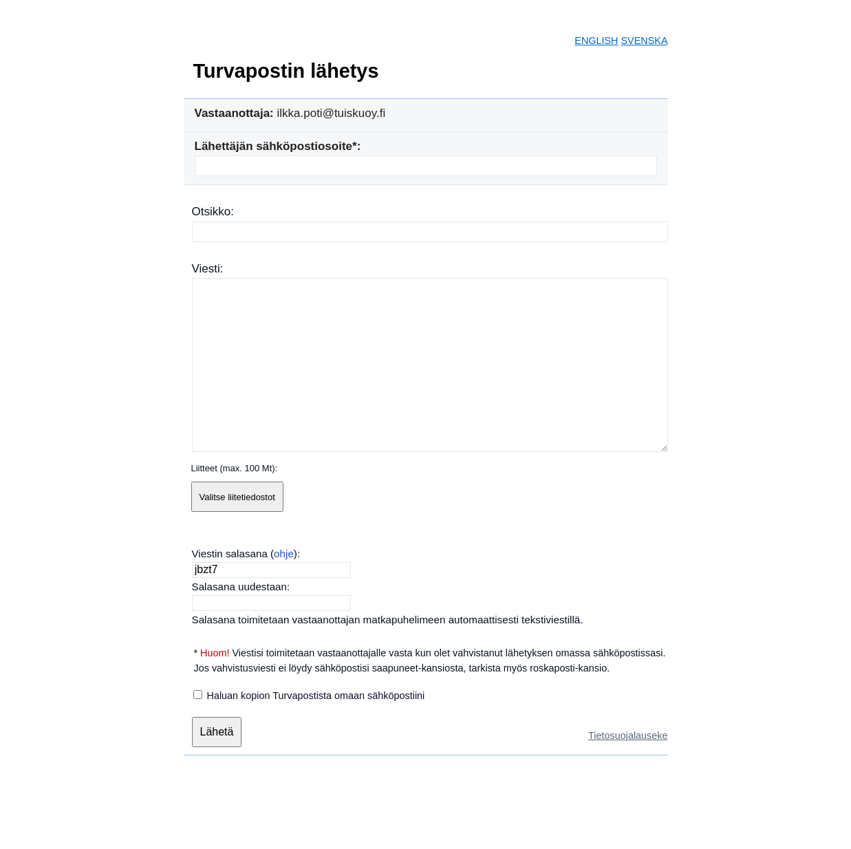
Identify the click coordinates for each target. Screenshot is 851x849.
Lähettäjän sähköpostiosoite (274, 146)
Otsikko (211, 211)
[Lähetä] (217, 732)
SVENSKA (644, 40)
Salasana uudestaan (240, 586)
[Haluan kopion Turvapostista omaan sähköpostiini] (197, 694)
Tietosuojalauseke (627, 735)
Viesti (206, 268)
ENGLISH (596, 40)
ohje (284, 553)
